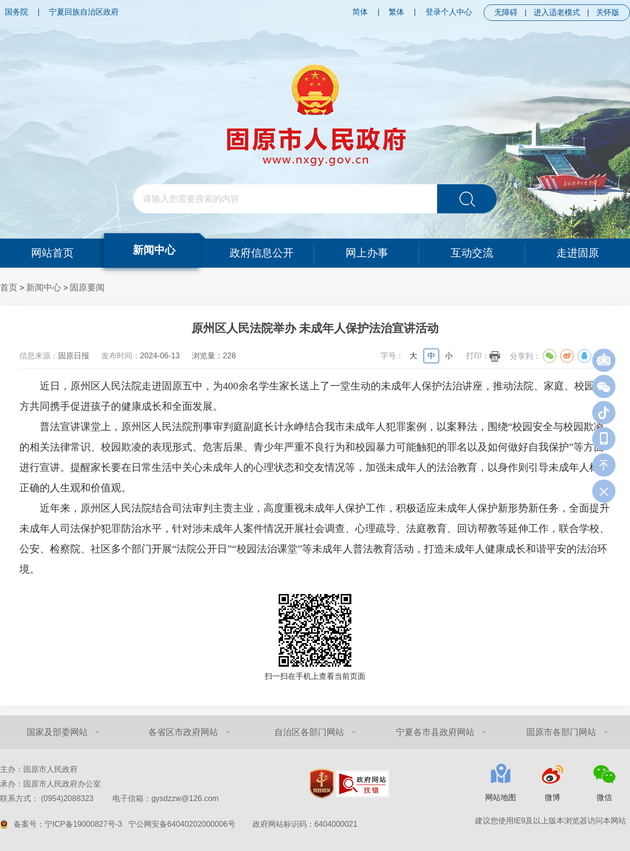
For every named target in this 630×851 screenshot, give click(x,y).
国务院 (16, 12)
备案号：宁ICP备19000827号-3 (68, 824)
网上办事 (367, 253)
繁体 (396, 12)
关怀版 (607, 12)
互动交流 (472, 253)
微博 (552, 797)
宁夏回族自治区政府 (84, 12)
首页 (8, 287)
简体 (360, 12)
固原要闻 (87, 287)
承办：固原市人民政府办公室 (50, 784)
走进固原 (577, 253)
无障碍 (506, 12)
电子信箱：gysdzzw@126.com (165, 798)
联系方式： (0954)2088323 (109, 798)
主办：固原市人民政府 (39, 769)
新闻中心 (154, 250)
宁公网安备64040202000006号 (182, 824)
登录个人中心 (448, 12)
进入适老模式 (557, 12)
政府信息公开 (262, 253)
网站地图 (500, 797)
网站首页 (52, 253)
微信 (604, 797)
